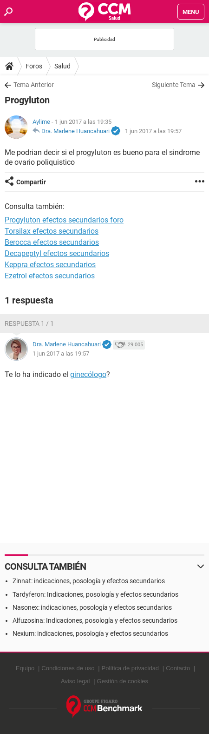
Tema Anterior (33, 84)
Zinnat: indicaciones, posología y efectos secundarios (89, 581)
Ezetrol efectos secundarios (50, 275)
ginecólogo (88, 374)
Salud (62, 66)
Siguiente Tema (174, 84)
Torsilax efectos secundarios (51, 231)
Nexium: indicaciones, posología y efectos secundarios (90, 633)
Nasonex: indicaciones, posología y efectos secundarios (92, 607)
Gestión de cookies (123, 681)
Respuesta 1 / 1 (29, 323)
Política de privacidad (130, 668)
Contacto (178, 668)
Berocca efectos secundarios (52, 242)
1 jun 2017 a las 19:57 (153, 131)
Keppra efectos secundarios (50, 264)
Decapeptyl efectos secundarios (57, 253)
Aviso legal (75, 681)
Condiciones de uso (67, 668)
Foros (34, 66)
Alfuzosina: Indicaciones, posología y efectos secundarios (95, 620)
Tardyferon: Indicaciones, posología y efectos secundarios (95, 594)
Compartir (31, 182)
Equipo (25, 668)
